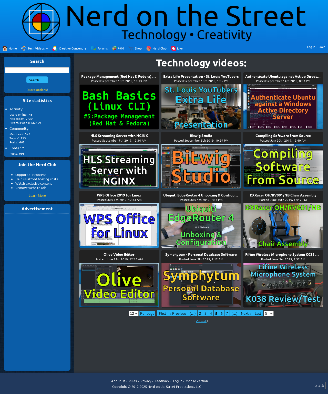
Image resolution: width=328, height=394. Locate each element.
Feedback (162, 381)
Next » (246, 313)
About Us (118, 381)
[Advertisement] (37, 292)
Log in (311, 47)
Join (322, 47)
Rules (133, 381)
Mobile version (197, 381)
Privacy (145, 381)
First (162, 313)
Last (258, 313)
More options (37, 89)
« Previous (178, 313)
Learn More (37, 195)
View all (201, 321)
